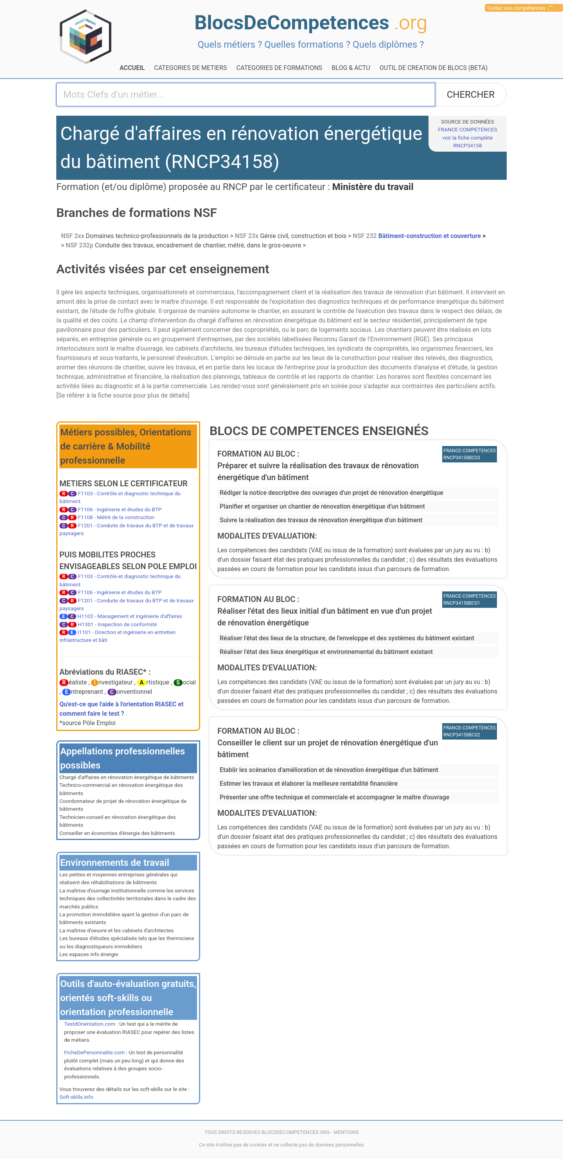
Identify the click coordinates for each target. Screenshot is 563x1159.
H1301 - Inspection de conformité (117, 624)
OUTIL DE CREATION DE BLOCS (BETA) (434, 68)
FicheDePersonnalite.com (94, 1052)
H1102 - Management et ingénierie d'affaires (129, 616)
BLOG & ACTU (351, 68)
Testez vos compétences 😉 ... (523, 8)
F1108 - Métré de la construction (116, 517)
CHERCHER (471, 94)
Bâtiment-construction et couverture (417, 236)
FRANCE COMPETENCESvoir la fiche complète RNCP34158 (467, 137)
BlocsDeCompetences (310, 22)
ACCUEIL (132, 68)
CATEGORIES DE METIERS (190, 68)
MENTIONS (346, 1132)
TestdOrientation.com (89, 1024)
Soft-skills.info (76, 1097)
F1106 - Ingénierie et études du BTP (119, 509)
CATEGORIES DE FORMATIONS (280, 68)
